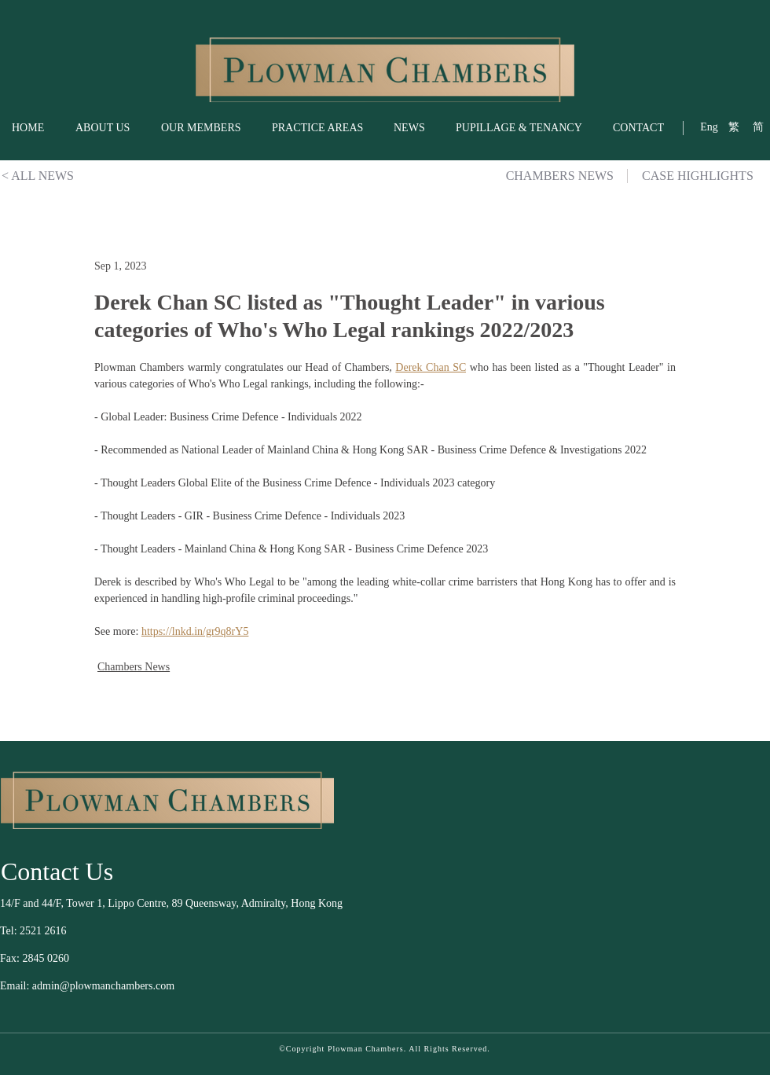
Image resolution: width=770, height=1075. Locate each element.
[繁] (733, 127)
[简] (758, 127)
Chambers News (133, 667)
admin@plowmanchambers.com (103, 986)
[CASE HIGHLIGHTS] (705, 176)
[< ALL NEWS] (38, 176)
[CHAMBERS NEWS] (550, 176)
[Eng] (709, 127)
